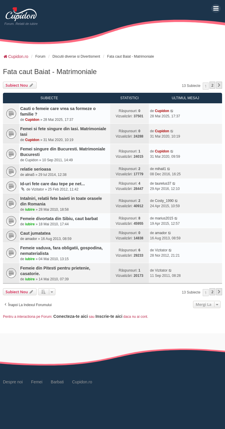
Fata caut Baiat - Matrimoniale (50, 71)
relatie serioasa (35, 169)
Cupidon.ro (82, 382)
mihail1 (160, 169)
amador (31, 239)
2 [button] (212, 85)
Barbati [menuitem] (57, 382)
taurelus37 (163, 183)
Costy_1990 (164, 201)
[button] (219, 85)
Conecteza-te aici (70, 316)
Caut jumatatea (35, 233)
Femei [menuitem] (36, 382)
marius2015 (164, 218)
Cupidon (32, 120)
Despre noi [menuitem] (13, 382)
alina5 (30, 175)
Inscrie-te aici (109, 316)
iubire (30, 209)
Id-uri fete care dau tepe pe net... (52, 183)
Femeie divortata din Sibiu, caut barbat (59, 218)
